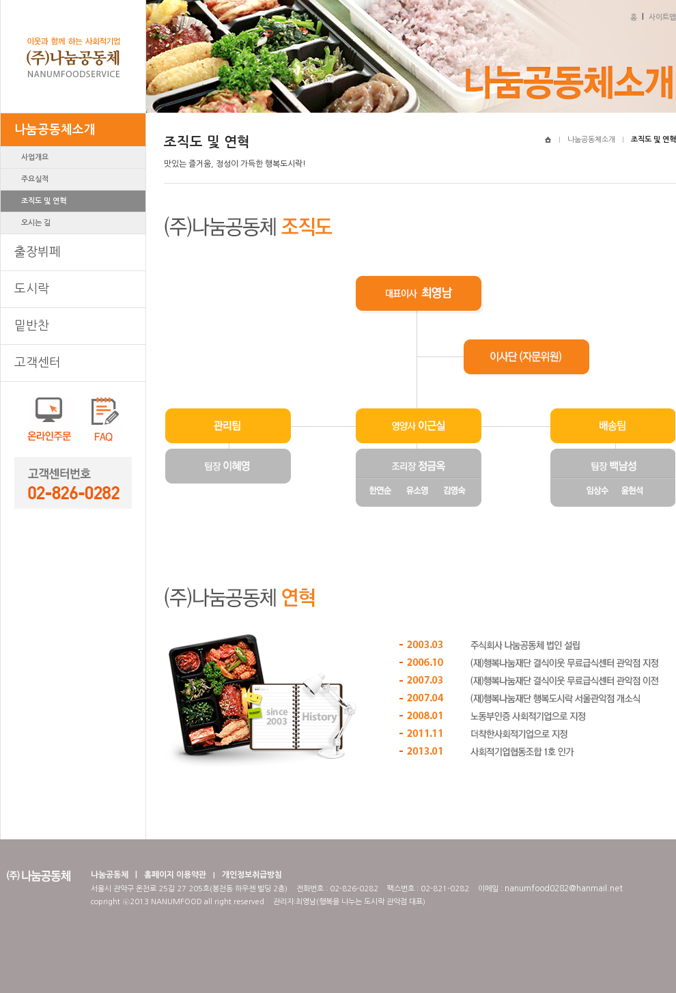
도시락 (31, 289)
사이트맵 (662, 17)
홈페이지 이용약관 (175, 875)
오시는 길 (36, 223)
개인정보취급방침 (252, 875)
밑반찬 (31, 326)
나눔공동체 (109, 875)
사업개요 (34, 157)
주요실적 (34, 179)
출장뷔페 (37, 252)
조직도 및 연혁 (43, 201)
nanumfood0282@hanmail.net (564, 888)
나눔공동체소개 (55, 130)
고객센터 (37, 362)
